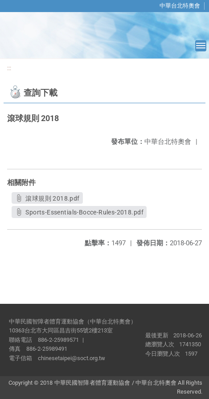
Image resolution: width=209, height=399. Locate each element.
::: (9, 68)
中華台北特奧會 (180, 5)
